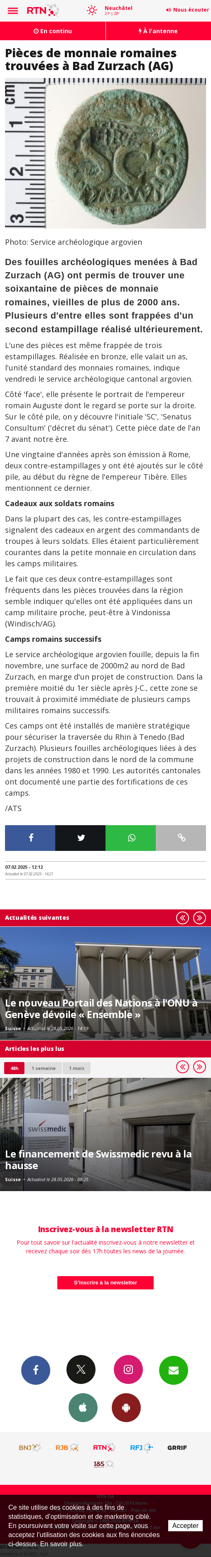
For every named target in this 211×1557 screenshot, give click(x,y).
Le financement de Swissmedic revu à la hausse (98, 1159)
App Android (126, 1407)
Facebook (35, 1370)
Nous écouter (191, 9)
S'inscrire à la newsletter (105, 1282)
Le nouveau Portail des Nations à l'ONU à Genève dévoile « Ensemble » (101, 1008)
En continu (53, 31)
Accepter (185, 1525)
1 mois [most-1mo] (76, 1068)
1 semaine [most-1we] (44, 1068)
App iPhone (83, 1407)
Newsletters (173, 1370)
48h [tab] (14, 1068)
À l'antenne (158, 31)
